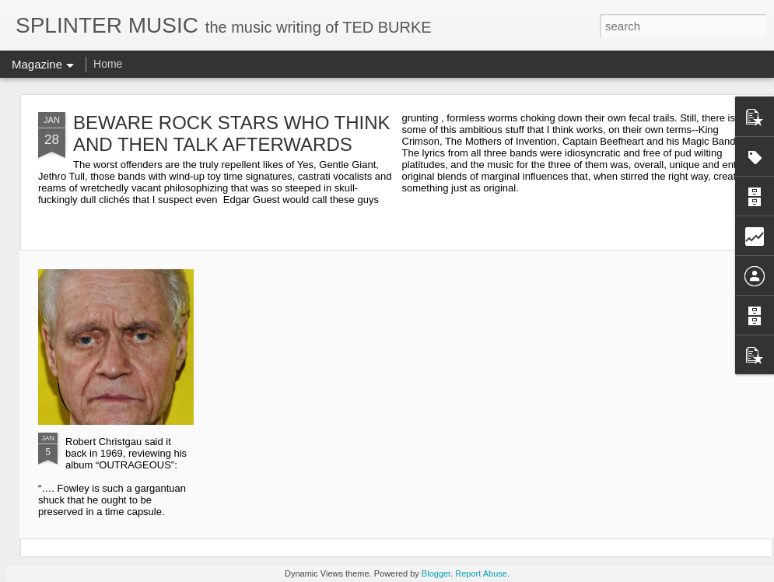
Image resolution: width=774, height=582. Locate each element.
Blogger (436, 573)
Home (107, 64)
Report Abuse (481, 573)
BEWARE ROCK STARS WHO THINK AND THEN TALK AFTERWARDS (232, 133)
